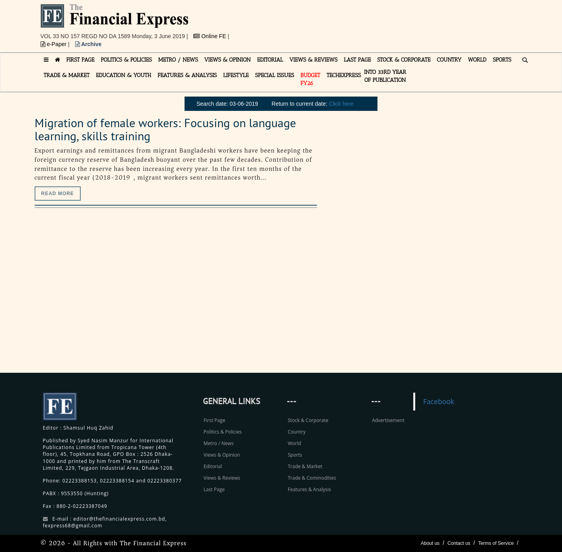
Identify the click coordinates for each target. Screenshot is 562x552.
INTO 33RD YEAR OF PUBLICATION (385, 76)
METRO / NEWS (178, 59)
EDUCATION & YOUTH (123, 75)
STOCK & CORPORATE (403, 59)
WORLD (477, 59)
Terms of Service (495, 543)
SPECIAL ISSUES (274, 75)
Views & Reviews (222, 478)
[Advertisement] (390, 22)
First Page (214, 420)
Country (296, 431)
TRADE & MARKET (67, 75)
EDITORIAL (270, 59)
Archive (88, 44)
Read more (57, 193)
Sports (295, 454)
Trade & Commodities (312, 478)
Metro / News (218, 443)
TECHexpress (344, 75)
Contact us (458, 543)
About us (430, 543)
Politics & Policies (223, 431)
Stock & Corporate (308, 420)
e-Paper (54, 44)
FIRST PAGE (80, 59)
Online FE (210, 36)
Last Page (214, 489)
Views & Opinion (222, 454)
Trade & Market (305, 466)
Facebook (438, 401)
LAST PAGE (357, 59)
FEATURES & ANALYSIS (187, 75)
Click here (341, 104)
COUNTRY (449, 59)
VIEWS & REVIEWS (313, 59)
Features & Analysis (309, 489)
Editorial (213, 466)
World (294, 443)
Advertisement (388, 420)
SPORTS (502, 59)
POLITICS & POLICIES (126, 59)
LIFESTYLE (236, 75)
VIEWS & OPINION (227, 59)
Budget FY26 (310, 79)
